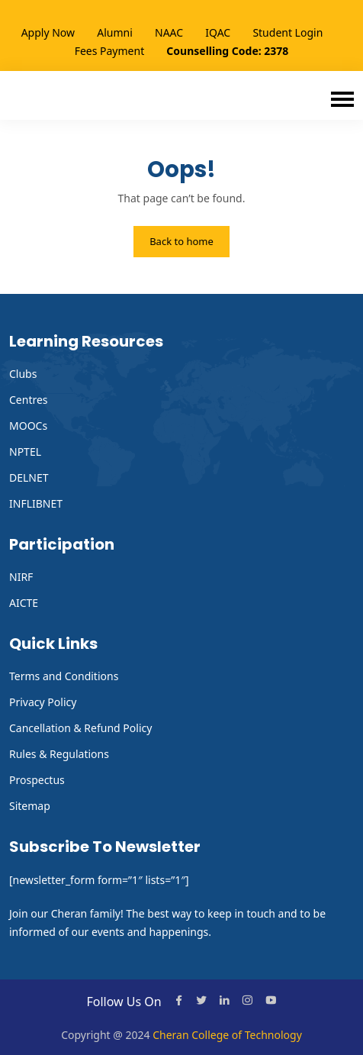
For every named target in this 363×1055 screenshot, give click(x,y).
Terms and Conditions (63, 676)
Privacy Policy (42, 702)
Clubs (23, 373)
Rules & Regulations (59, 754)
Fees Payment (110, 51)
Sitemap (29, 806)
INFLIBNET (36, 503)
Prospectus (37, 780)
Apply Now (48, 32)
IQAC (217, 32)
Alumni (115, 32)
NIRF (21, 576)
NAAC (169, 32)
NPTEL (25, 451)
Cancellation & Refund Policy (80, 728)
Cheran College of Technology (227, 1035)
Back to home (181, 241)
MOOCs (28, 425)
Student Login (287, 32)
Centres (28, 399)
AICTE (23, 602)
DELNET (29, 477)
